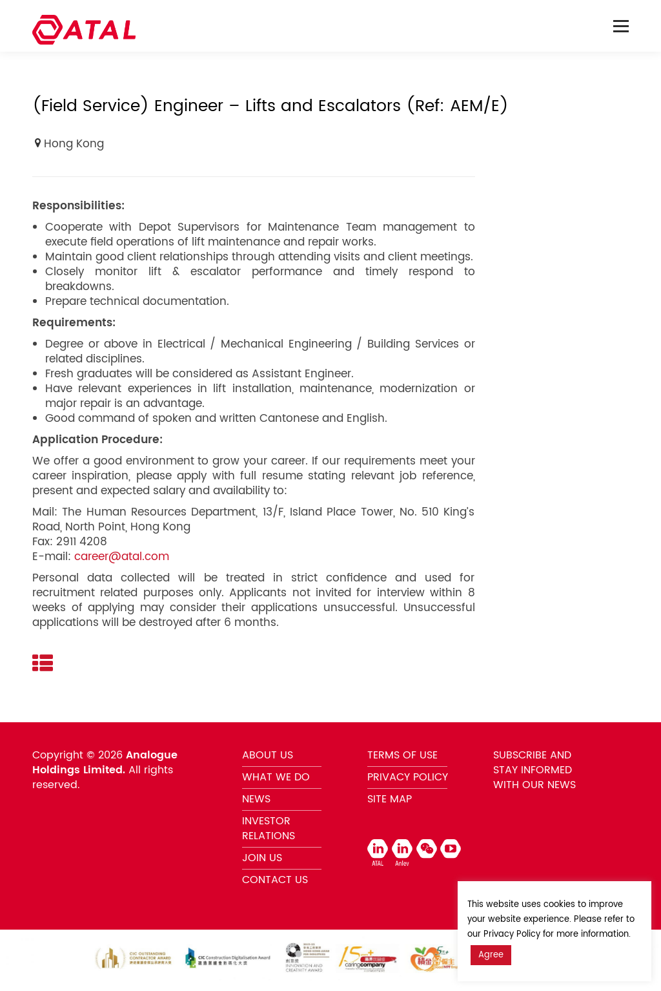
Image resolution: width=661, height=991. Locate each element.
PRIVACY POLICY (407, 777)
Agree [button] (490, 955)
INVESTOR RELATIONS (268, 828)
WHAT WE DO (276, 777)
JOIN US (262, 858)
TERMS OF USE (402, 755)
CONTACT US (275, 879)
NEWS (256, 799)
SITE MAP (389, 799)
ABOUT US (267, 755)
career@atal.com (121, 557)
